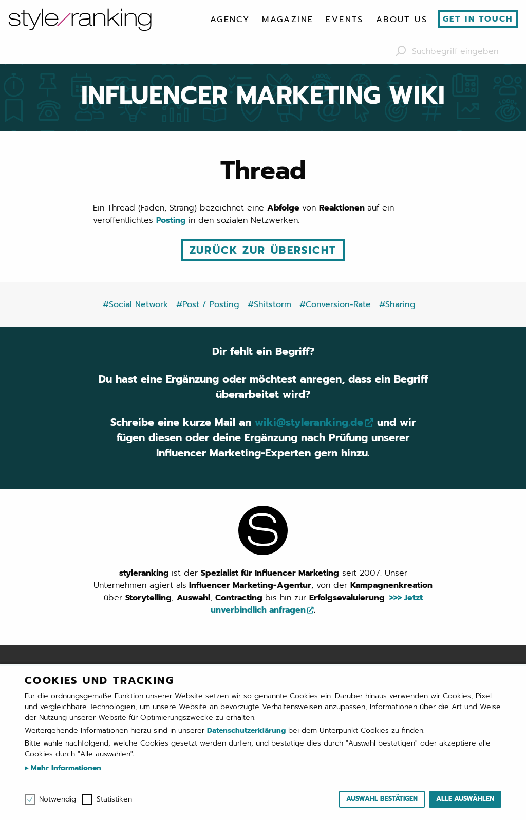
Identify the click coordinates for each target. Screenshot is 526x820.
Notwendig (57, 799)
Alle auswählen (465, 799)
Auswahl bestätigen (382, 799)
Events (344, 19)
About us (401, 19)
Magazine (287, 19)
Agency (230, 19)
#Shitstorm (269, 304)
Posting (172, 220)
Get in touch (478, 19)
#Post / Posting (207, 304)
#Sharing (397, 304)
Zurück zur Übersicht (263, 250)
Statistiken (114, 799)
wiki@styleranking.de (309, 422)
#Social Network (135, 304)
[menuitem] (230, 19)
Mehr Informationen (64, 767)
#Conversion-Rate (335, 304)
